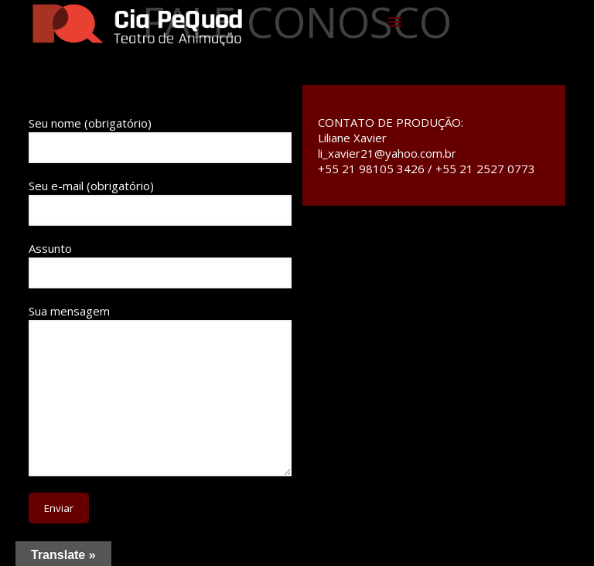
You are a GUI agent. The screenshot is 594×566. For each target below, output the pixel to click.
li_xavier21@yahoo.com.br (387, 153)
